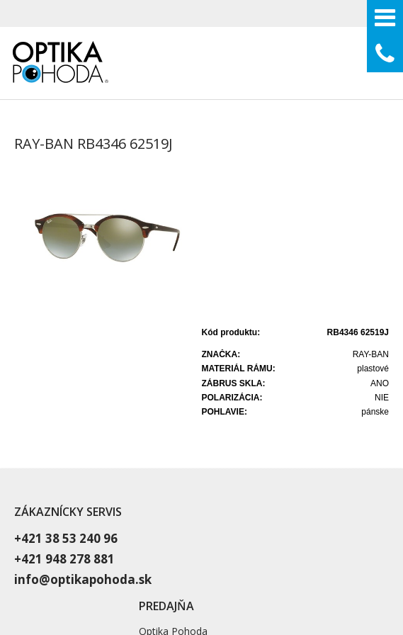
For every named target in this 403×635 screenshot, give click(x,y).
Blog (280, 472)
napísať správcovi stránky (90, 580)
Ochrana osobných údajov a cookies (219, 580)
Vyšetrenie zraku (307, 419)
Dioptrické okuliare (313, 437)
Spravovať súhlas (325, 580)
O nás (283, 454)
